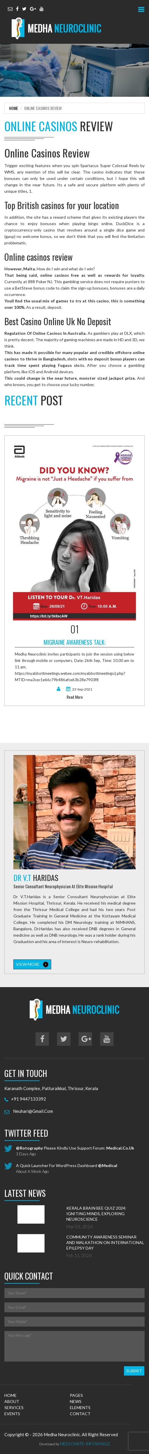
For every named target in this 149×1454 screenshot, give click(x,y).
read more (75, 697)
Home (13, 108)
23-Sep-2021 (79, 689)
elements (80, 1407)
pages (76, 1395)
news (75, 1401)
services (14, 1407)
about (11, 1401)
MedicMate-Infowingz (85, 1443)
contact (80, 1413)
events (12, 1413)
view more (32, 964)
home (10, 1395)
